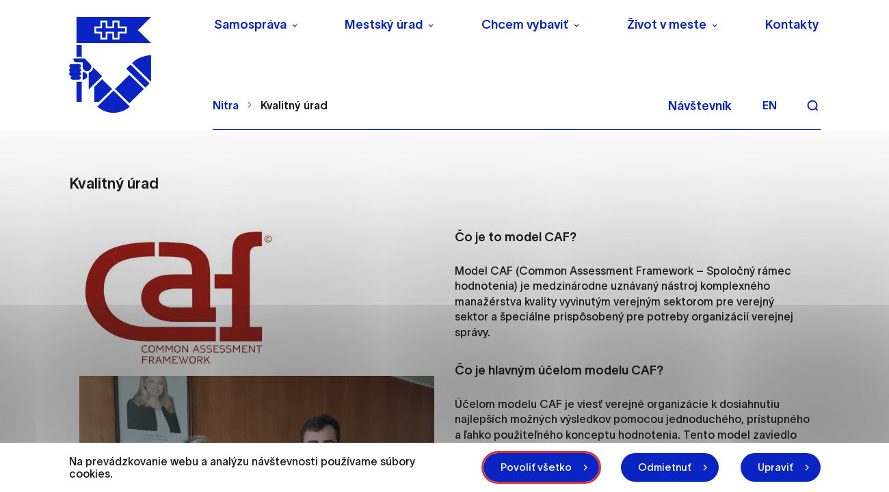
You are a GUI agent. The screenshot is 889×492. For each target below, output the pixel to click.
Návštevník (700, 106)
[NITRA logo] (132, 65)
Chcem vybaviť (524, 24)
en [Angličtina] (769, 105)
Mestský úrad (384, 24)
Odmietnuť (664, 467)
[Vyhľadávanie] (812, 105)
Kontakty (792, 24)
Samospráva (250, 24)
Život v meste (666, 24)
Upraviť (775, 467)
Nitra (226, 105)
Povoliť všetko (536, 467)
